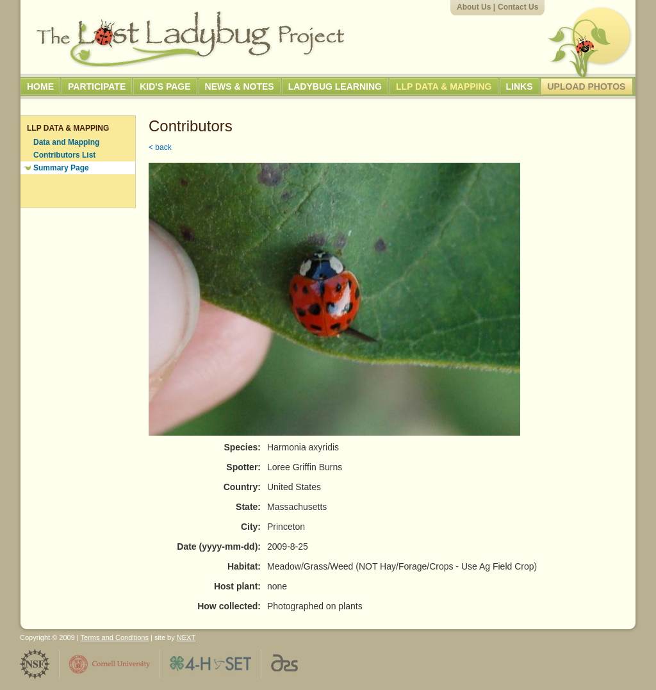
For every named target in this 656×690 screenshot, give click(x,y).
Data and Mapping (66, 142)
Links (519, 86)
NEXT (186, 637)
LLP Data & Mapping (444, 86)
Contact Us (518, 7)
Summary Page (61, 167)
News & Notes (239, 86)
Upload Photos (587, 86)
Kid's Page (165, 86)
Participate (97, 86)
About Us (474, 7)
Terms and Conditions (115, 637)
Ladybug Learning (335, 86)
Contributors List (64, 155)
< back (160, 147)
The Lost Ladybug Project (190, 39)
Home (40, 86)
